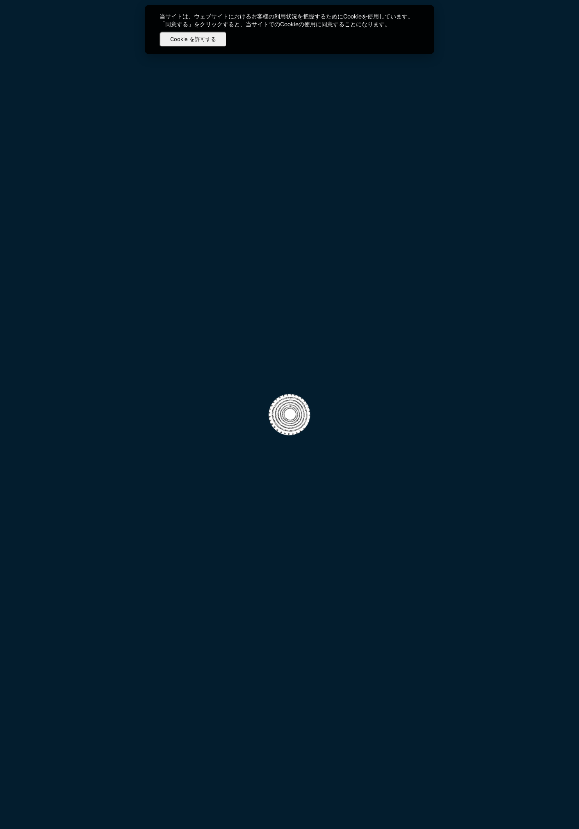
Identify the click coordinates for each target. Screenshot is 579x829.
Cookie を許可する (193, 39)
